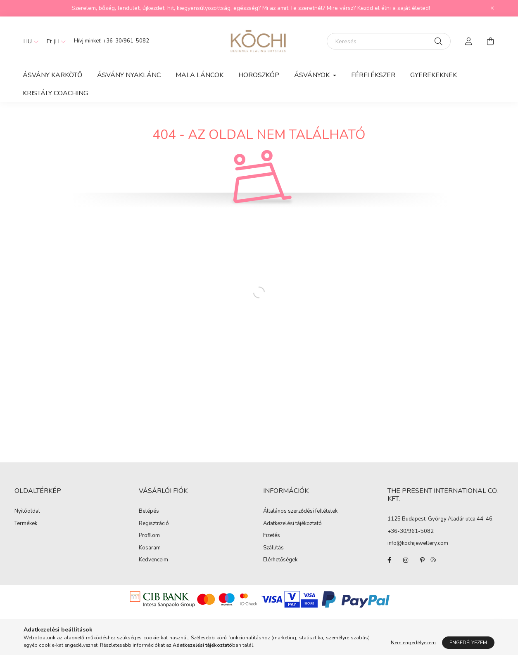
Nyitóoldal (27, 511)
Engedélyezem (468, 642)
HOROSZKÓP (258, 75)
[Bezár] (492, 8)
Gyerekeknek (433, 75)
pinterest (422, 560)
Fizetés (271, 535)
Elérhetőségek (280, 560)
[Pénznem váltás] (54, 41)
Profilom (149, 535)
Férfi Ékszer (373, 75)
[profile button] (469, 41)
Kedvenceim (153, 560)
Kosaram (150, 548)
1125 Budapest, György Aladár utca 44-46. (440, 519)
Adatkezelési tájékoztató (292, 524)
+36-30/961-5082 (126, 41)
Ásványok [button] (312, 75)
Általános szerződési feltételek (300, 511)
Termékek (25, 524)
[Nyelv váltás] (28, 41)
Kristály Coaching (55, 93)
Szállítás (273, 548)
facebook (389, 560)
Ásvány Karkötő (52, 75)
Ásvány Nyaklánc (129, 75)
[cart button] (490, 41)
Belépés (149, 511)
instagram (405, 560)
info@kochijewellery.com (417, 543)
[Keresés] (389, 41)
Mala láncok (199, 75)
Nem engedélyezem (413, 642)
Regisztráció (154, 524)
